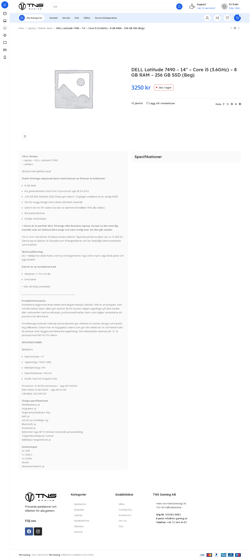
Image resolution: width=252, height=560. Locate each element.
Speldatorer (80, 504)
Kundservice (125, 515)
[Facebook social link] (224, 104)
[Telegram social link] (240, 104)
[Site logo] (31, 6)
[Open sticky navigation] (31, 18)
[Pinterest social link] (232, 104)
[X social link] (228, 104)
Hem (21, 28)
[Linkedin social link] (236, 104)
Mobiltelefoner (81, 520)
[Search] (117, 6)
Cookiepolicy (125, 509)
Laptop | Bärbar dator (40, 28)
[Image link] (41, 497)
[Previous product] (231, 28)
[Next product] (239, 28)
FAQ (121, 526)
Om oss (123, 520)
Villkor (122, 504)
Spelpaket (79, 509)
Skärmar (78, 531)
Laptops (78, 515)
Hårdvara (79, 526)
